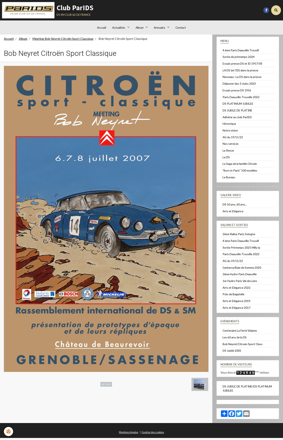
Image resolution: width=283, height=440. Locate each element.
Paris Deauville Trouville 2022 (241, 99)
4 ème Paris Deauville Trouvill (241, 52)
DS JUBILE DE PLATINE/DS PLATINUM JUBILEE (247, 390)
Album (140, 27)
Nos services (231, 145)
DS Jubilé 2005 (232, 352)
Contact (180, 27)
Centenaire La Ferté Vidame (240, 332)
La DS (226, 159)
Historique (229, 125)
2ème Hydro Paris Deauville (240, 276)
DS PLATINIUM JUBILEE (238, 105)
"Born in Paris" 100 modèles (240, 172)
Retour (106, 386)
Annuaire (160, 27)
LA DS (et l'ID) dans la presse (240, 72)
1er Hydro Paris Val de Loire (240, 283)
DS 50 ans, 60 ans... (235, 206)
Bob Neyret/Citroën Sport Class (243, 346)
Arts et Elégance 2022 (236, 289)
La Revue (228, 152)
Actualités (119, 27)
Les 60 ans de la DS (235, 339)
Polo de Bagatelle (233, 296)
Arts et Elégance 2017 (236, 309)
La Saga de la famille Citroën (240, 165)
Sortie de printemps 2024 (239, 59)
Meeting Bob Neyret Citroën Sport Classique (62, 41)
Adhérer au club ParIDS (237, 119)
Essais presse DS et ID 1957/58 (242, 65)
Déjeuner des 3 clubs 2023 (239, 85)
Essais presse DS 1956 (237, 92)
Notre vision (230, 132)
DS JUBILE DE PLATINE (237, 112)
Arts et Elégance (233, 213)
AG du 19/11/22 (233, 139)
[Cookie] (8, 431)
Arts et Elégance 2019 (236, 303)
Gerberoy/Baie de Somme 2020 (242, 269)
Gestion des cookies (153, 434)
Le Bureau (229, 179)
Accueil (101, 27)
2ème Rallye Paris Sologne (239, 236)
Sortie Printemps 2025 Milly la (241, 249)
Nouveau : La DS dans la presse (242, 79)
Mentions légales (128, 434)
